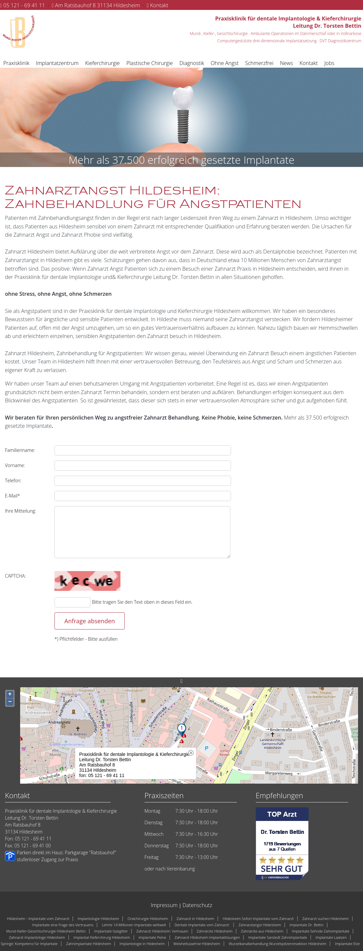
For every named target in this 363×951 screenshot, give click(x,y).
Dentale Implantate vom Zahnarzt (202, 924)
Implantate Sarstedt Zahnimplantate (277, 937)
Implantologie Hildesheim (98, 918)
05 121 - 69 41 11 (24, 5)
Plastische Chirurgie (149, 63)
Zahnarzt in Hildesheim (195, 918)
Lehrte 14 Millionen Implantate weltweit (134, 924)
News (286, 63)
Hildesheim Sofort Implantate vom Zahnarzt (258, 918)
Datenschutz (197, 905)
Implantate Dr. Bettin (307, 924)
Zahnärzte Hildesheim (214, 931)
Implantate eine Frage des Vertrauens (62, 924)
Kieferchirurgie (102, 63)
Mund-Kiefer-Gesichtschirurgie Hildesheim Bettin (46, 931)
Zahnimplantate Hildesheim (88, 943)
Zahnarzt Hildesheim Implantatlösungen (207, 937)
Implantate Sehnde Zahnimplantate (320, 931)
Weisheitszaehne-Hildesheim (196, 943)
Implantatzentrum (57, 63)
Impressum (164, 905)
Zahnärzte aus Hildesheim (262, 931)
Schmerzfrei (259, 63)
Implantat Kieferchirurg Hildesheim (102, 937)
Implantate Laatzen (331, 937)
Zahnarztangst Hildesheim (260, 924)
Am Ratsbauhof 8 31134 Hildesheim (97, 5)
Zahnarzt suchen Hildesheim (325, 918)
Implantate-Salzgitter (111, 931)
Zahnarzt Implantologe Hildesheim (37, 937)
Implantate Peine (152, 937)
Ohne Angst (225, 63)
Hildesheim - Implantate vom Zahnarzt (38, 918)
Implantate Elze (347, 943)
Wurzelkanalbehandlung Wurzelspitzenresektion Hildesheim (277, 943)
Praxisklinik (16, 63)
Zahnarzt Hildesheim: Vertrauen (162, 931)
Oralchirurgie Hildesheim (148, 918)
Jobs (329, 63)
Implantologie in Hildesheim (142, 943)
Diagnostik (192, 63)
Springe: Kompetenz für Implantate (29, 943)
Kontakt (159, 5)
